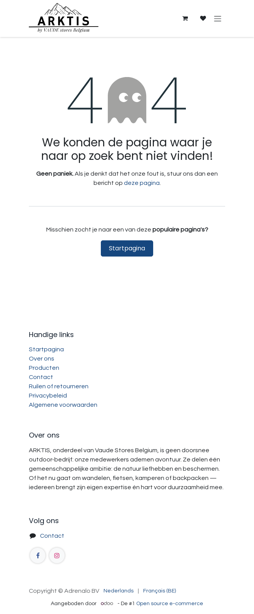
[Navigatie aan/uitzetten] (217, 18)
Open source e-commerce (169, 603)
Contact (41, 377)
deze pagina (142, 183)
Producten (44, 368)
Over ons (41, 359)
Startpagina (127, 248)
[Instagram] (57, 555)
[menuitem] (119, 591)
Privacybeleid (48, 396)
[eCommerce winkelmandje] (184, 18)
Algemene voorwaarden (63, 405)
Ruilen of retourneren (59, 386)
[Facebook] (37, 555)
